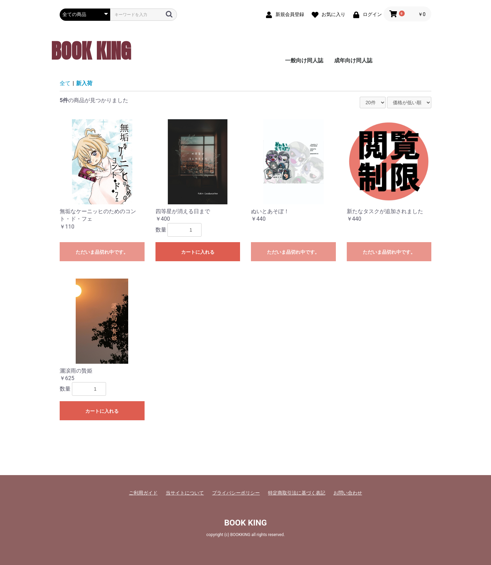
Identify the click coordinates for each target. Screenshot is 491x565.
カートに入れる (197, 252)
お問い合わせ (347, 493)
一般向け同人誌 (304, 60)
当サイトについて (185, 493)
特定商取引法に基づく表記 (296, 493)
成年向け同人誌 (353, 60)
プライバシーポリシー (236, 493)
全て (65, 83)
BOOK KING (91, 50)
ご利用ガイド (143, 493)
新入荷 (84, 83)
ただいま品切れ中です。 (102, 252)
